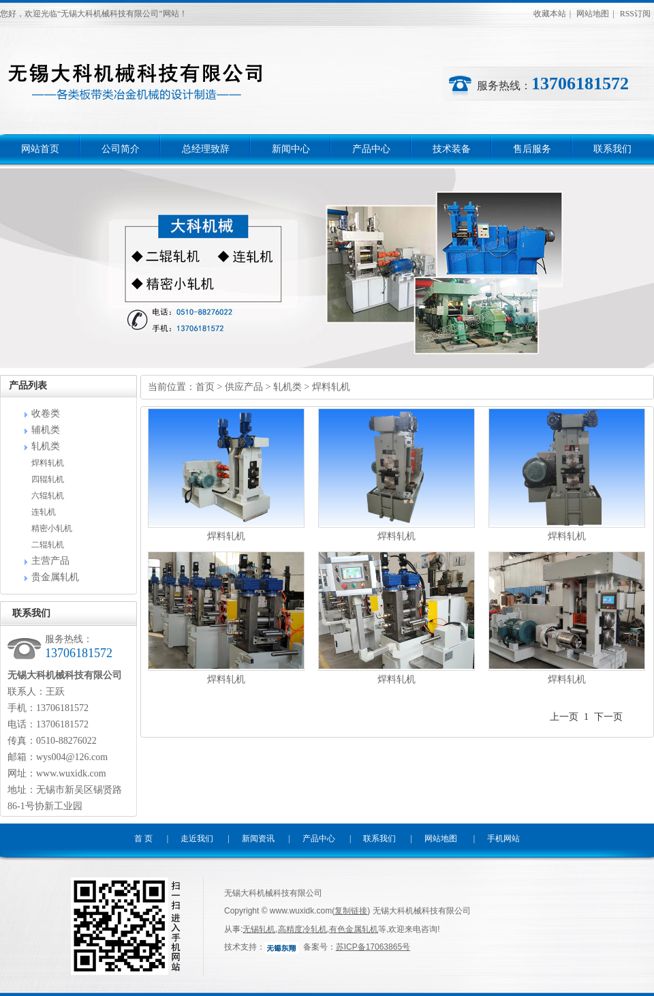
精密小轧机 (51, 528)
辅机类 (45, 430)
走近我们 (197, 838)
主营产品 (50, 561)
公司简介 (121, 149)
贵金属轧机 (55, 577)
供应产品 (244, 387)
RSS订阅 (635, 13)
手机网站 (503, 838)
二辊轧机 (47, 544)
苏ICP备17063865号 (373, 947)
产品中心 (371, 149)
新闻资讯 (258, 838)
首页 (205, 387)
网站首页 (40, 149)
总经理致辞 (206, 149)
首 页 (143, 838)
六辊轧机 (47, 495)
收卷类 (45, 413)
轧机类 (45, 446)
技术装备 (452, 149)
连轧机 (43, 512)
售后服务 (532, 149)
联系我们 (612, 149)
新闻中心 (291, 149)
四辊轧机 (47, 479)
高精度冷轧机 (302, 929)
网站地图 (592, 13)
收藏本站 (549, 13)
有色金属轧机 (353, 929)
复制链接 (350, 911)
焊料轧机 (47, 463)
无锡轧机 (259, 929)
